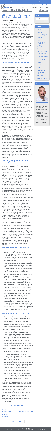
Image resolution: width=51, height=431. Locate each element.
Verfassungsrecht (41, 73)
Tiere (38, 69)
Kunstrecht (39, 54)
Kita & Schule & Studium (42, 51)
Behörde (39, 40)
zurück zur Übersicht (17, 421)
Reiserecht (39, 61)
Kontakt (46, 7)
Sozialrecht (39, 64)
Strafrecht (39, 67)
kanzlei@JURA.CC (45, 4)
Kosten (41, 7)
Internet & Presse (41, 50)
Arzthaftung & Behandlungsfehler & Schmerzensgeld (42, 34)
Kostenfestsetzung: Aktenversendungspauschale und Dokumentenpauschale (26, 411)
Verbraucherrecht (41, 70)
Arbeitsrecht (35, 7)
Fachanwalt (28, 7)
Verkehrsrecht (40, 75)
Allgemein (39, 29)
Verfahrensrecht (40, 72)
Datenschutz (28, 428)
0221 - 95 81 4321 (36, 4)
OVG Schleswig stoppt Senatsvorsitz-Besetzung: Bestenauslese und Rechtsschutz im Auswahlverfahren (8, 413)
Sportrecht (39, 65)
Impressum (22, 428)
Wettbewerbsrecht (41, 77)
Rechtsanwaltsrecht (41, 59)
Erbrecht (39, 45)
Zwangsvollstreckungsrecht (43, 78)
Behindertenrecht (41, 39)
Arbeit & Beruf (11, 20)
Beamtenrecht (40, 37)
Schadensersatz (40, 62)
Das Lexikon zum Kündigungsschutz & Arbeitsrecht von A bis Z (13, 1)
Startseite (22, 7)
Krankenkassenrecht (41, 53)
